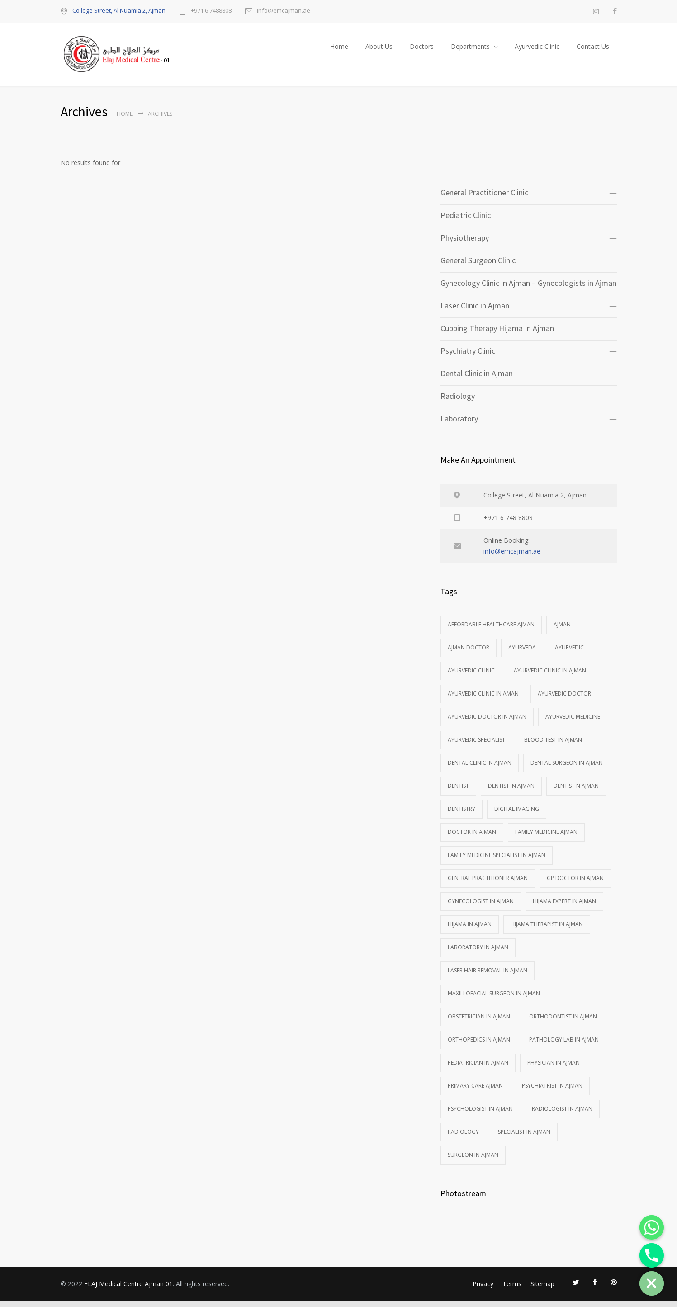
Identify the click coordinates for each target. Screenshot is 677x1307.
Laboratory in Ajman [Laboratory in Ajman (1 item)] (478, 953)
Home (339, 49)
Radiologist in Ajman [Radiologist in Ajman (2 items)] (562, 1115)
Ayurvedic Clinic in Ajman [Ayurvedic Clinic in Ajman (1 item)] (550, 677)
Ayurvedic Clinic (537, 49)
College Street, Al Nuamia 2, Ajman (119, 10)
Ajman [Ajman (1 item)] (562, 631)
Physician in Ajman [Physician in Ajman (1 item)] (553, 1069)
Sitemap (542, 1290)
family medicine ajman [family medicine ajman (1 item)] (546, 838)
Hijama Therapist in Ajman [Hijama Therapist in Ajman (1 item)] (547, 930)
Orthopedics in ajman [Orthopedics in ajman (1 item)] (479, 1046)
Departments (470, 49)
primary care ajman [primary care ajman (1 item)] (475, 1092)
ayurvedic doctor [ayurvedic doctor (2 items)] (564, 700)
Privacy (483, 1290)
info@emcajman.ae (283, 11)
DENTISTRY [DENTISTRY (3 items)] (461, 815)
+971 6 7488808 (211, 11)
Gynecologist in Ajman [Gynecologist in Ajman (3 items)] (481, 907)
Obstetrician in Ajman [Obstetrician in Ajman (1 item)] (479, 1023)
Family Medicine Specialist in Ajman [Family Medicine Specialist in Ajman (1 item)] (496, 861)
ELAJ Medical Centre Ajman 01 (128, 1290)
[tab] (528, 200)
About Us (379, 49)
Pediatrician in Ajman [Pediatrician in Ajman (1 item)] (478, 1069)
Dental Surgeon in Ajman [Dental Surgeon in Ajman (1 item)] (566, 769)
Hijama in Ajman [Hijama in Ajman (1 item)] (470, 930)
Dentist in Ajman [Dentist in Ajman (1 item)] (511, 792)
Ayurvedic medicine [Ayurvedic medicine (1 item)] (572, 723)
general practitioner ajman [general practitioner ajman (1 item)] (488, 884)
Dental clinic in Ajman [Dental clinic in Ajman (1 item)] (479, 769)
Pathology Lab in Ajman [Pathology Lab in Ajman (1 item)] (564, 1046)
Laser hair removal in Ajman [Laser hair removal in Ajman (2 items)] (487, 976)
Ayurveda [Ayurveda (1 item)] (522, 654)
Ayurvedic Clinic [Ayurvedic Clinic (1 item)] (471, 677)
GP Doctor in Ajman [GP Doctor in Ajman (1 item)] (575, 884)
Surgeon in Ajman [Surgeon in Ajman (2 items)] (473, 1161)
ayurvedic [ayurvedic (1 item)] (569, 654)
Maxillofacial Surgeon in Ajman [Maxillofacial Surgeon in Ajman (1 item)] (494, 1000)
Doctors (422, 49)
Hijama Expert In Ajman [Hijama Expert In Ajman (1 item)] (564, 907)
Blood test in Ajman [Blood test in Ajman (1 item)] (553, 746)
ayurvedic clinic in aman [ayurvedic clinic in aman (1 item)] (483, 700)
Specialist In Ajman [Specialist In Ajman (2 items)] (524, 1138)
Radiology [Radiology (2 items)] (463, 1138)
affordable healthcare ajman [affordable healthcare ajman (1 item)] (491, 631)
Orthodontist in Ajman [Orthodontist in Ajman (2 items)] (563, 1023)
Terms (511, 1290)
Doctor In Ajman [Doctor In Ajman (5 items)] (472, 838)
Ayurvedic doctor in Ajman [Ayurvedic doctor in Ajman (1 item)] (487, 723)
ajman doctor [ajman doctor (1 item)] (468, 654)
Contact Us (593, 49)
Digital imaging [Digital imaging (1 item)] (516, 815)
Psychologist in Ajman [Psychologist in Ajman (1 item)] (480, 1115)
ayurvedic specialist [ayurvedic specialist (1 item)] (476, 746)
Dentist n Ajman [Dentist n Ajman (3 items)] (576, 792)
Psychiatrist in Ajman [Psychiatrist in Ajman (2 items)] (552, 1092)
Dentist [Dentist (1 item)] (458, 792)
